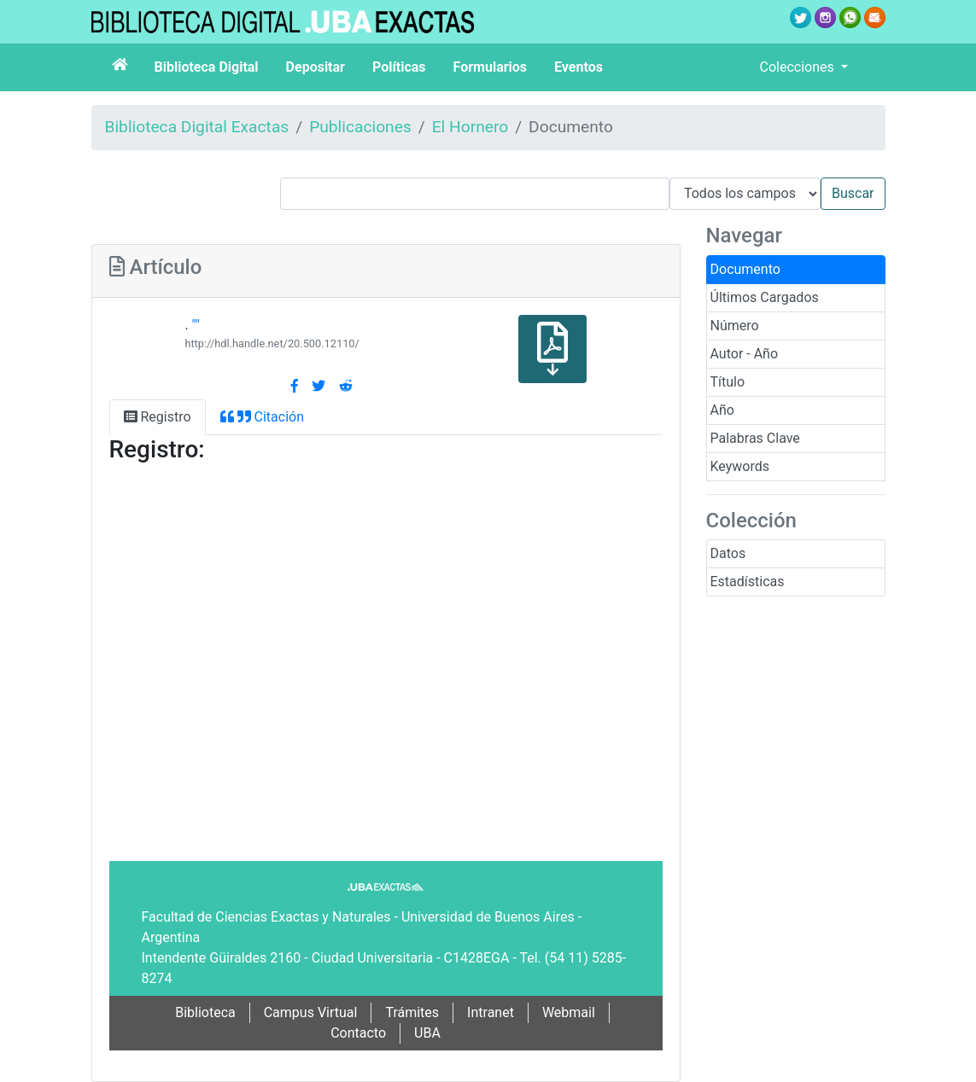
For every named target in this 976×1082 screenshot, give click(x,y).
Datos (728, 553)
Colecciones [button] (799, 67)
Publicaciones (360, 127)
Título (727, 382)
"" (196, 325)
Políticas (399, 67)
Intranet (490, 1012)
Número (734, 325)
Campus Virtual (311, 1012)
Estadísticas (747, 581)
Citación (262, 417)
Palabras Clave (755, 438)
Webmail (568, 1012)
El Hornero (470, 127)
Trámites (412, 1012)
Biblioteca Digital (207, 67)
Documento (745, 269)
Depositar (315, 67)
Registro (157, 417)
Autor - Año (744, 354)
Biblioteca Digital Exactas (197, 127)
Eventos (578, 67)
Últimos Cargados (764, 297)
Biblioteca (205, 1012)
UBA (427, 1033)
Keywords (740, 466)
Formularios (490, 67)
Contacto (358, 1033)
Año (722, 410)
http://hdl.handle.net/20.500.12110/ (271, 343)
